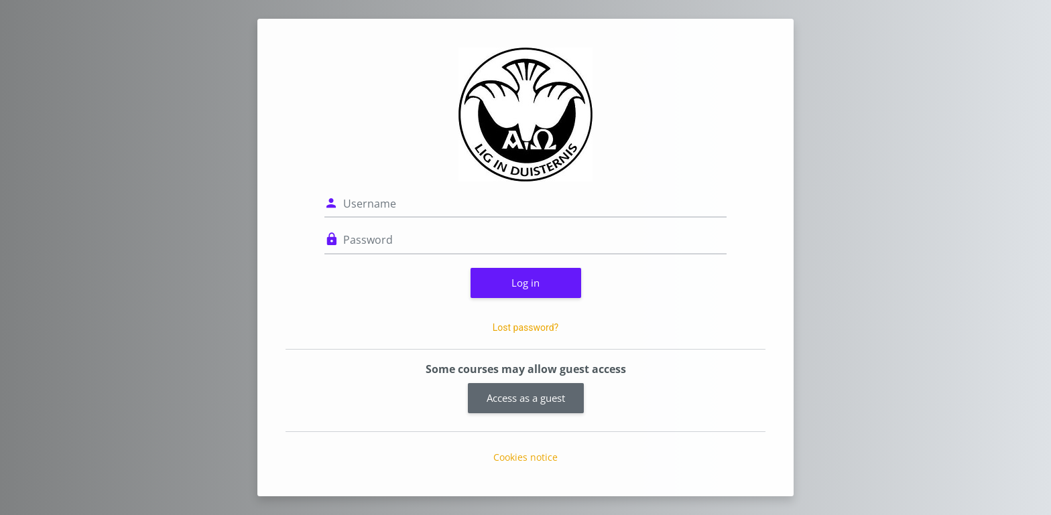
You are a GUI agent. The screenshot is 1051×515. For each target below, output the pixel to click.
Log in (525, 282)
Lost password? (525, 327)
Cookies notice (525, 457)
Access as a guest (526, 397)
